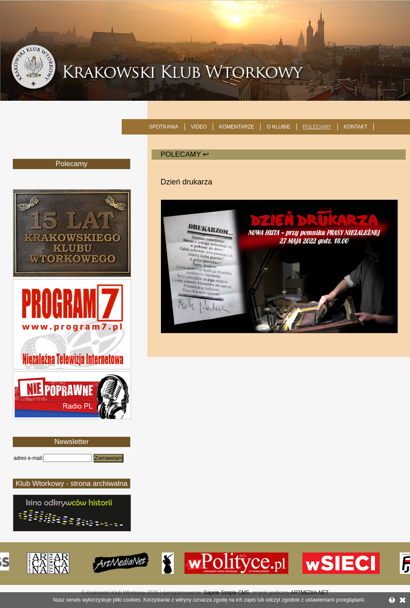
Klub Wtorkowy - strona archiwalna (72, 483)
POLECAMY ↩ (185, 154)
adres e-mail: (28, 458)
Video (199, 127)
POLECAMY (317, 127)
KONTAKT (356, 127)
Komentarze (236, 127)
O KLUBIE (278, 127)
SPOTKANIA (164, 127)
